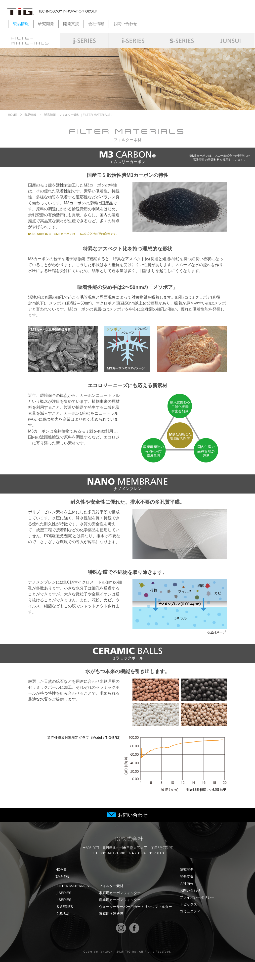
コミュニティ (190, 911)
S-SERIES (114, 906)
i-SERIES (114, 899)
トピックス (188, 904)
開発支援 (71, 24)
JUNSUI (114, 913)
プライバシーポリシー (197, 897)
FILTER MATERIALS (114, 885)
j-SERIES (114, 892)
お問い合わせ (125, 24)
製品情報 (21, 24)
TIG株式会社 (128, 838)
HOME (12, 115)
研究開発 (46, 24)
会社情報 (96, 24)
